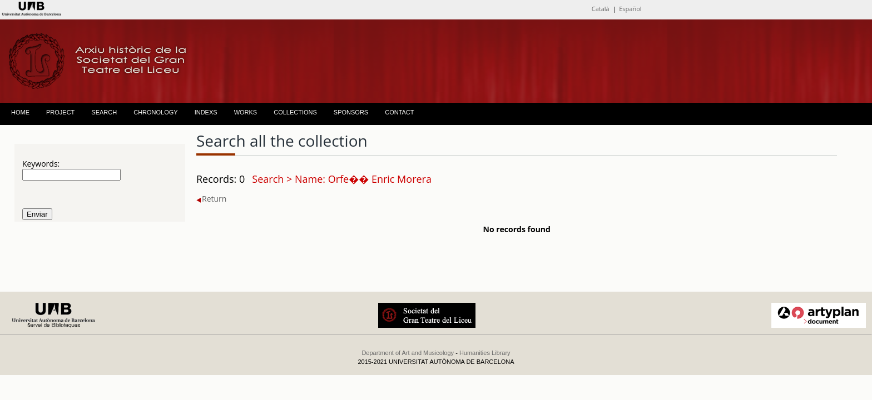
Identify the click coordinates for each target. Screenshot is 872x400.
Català (601, 8)
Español (630, 8)
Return (211, 198)
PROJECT (60, 112)
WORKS (245, 112)
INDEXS (206, 112)
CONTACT (399, 112)
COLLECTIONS (295, 112)
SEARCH (104, 112)
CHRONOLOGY (155, 112)
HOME (20, 112)
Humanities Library (485, 352)
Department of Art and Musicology (407, 352)
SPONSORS (351, 112)
